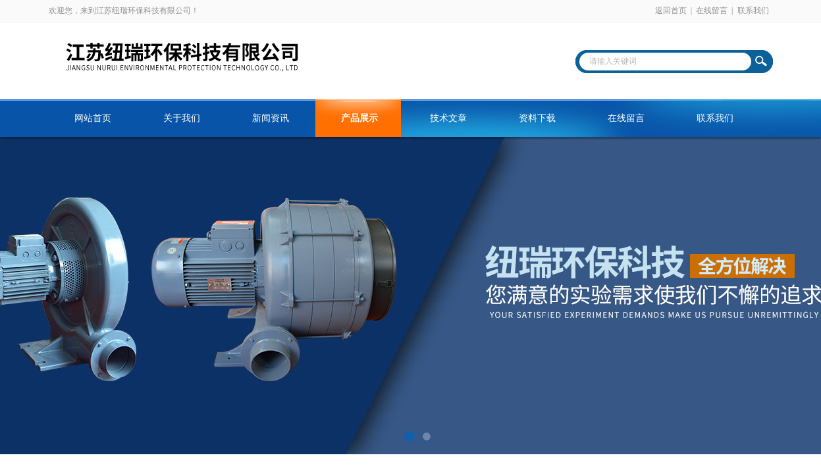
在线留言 (712, 10)
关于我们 (181, 118)
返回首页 (671, 10)
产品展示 (359, 118)
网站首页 (92, 118)
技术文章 (448, 118)
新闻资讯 (270, 118)
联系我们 (753, 10)
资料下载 (537, 118)
